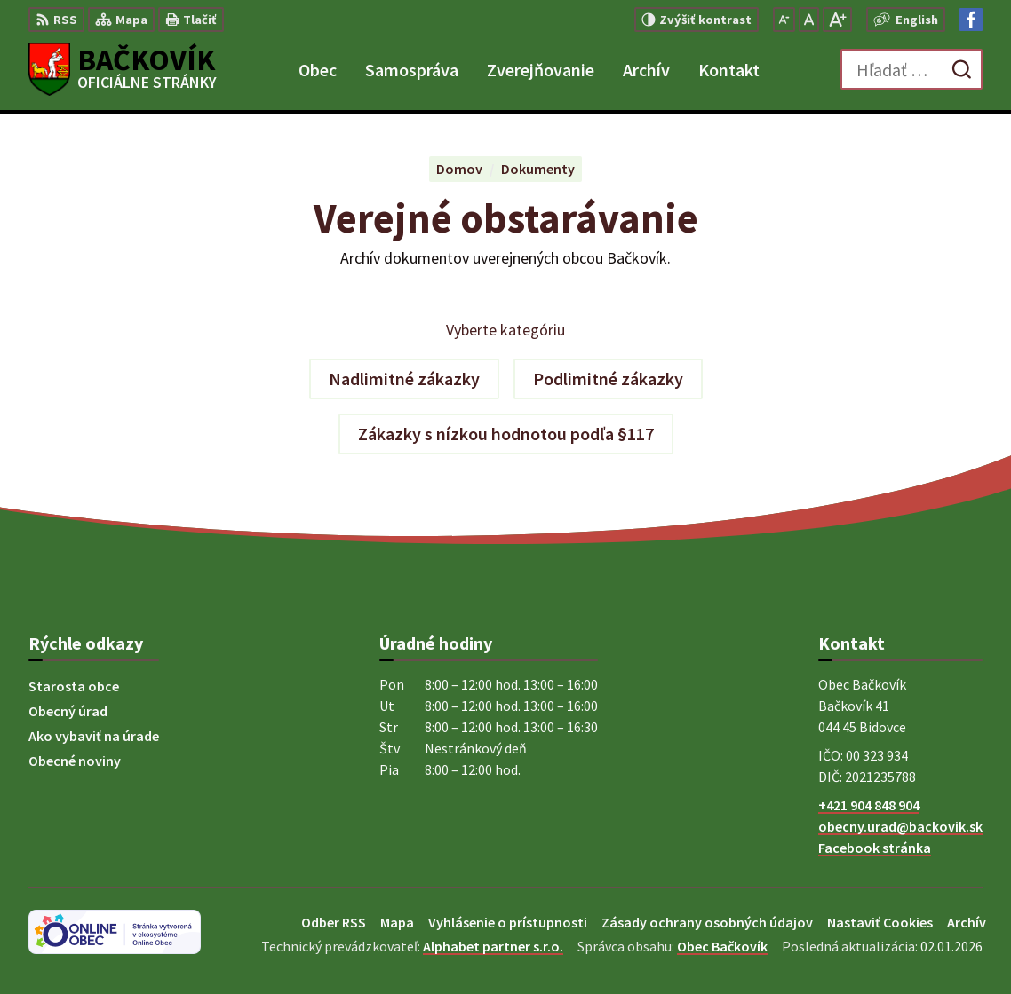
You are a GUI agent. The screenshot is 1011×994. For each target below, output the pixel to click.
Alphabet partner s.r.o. (493, 946)
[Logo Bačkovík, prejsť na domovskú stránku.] (122, 69)
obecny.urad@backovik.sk (900, 826)
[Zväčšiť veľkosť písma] (837, 19)
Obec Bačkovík (722, 946)
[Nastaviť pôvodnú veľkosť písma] (809, 19)
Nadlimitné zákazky (404, 378)
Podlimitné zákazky (608, 378)
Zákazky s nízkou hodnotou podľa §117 (506, 433)
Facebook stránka (874, 847)
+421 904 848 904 (868, 805)
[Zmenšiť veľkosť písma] (784, 19)
